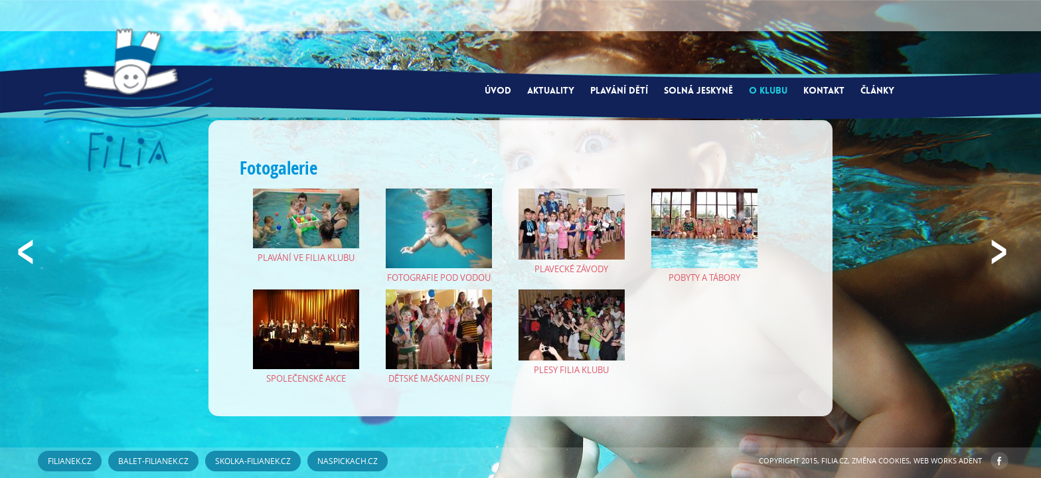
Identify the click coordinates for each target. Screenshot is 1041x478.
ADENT (970, 460)
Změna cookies (881, 460)
